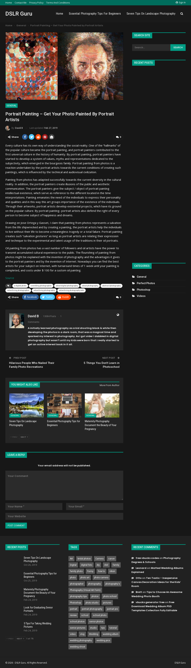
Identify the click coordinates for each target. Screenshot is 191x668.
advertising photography (44, 290)
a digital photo (20, 286)
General (11, 105)
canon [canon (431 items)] (111, 558)
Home (8, 2)
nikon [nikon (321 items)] (112, 571)
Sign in (181, 2)
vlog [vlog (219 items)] (82, 634)
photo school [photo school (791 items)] (110, 596)
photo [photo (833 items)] (73, 577)
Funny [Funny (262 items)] (90, 571)
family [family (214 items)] (116, 565)
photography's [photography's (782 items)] (112, 584)
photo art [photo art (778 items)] (84, 577)
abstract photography (111, 286)
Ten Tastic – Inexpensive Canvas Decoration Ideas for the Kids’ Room (156, 582)
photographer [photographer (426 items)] (77, 584)
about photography (90, 286)
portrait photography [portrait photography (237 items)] (92, 609)
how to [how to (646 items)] (101, 571)
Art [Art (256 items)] (71, 558)
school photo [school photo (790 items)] (99, 615)
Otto (139, 578)
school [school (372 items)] (84, 615)
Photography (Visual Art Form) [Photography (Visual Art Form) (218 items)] (85, 590)
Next (24, 436)
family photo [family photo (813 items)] (76, 571)
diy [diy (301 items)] (98, 565)
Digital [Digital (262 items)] (73, 565)
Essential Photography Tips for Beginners (95, 13)
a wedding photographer (41, 286)
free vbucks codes (147, 558)
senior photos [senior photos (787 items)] (96, 621)
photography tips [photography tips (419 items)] (78, 596)
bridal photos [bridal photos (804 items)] (84, 558)
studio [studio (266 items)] (93, 628)
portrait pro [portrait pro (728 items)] (112, 609)
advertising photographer (18, 290)
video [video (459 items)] (73, 634)
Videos (141, 296)
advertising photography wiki (71, 290)
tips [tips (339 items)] (103, 628)
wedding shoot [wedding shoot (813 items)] (77, 646)
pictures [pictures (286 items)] (107, 602)
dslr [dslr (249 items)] (106, 565)
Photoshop (143, 289)
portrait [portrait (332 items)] (73, 609)
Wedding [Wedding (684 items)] (93, 634)
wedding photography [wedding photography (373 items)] (81, 640)
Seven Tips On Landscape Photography (151, 13)
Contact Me (21, 2)
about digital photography (67, 286)
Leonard (141, 568)
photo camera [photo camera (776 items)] (101, 577)
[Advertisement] (158, 162)
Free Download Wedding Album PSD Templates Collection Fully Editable (154, 606)
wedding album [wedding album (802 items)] (110, 634)
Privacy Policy (36, 2)
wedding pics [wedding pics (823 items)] (103, 640)
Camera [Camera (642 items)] (99, 558)
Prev (14, 436)
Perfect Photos (146, 283)
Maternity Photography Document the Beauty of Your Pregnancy (39, 593)
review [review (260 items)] (73, 615)
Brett (139, 592)
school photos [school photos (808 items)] (77, 621)
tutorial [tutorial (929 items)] (113, 628)
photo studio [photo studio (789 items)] (92, 602)
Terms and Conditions (58, 2)
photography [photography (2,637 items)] (94, 584)
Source (9, 278)
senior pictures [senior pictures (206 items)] (77, 628)
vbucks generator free (150, 602)
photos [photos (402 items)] (95, 596)
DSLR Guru (18, 13)
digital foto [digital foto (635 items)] (86, 565)
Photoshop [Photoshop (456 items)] (75, 602)
